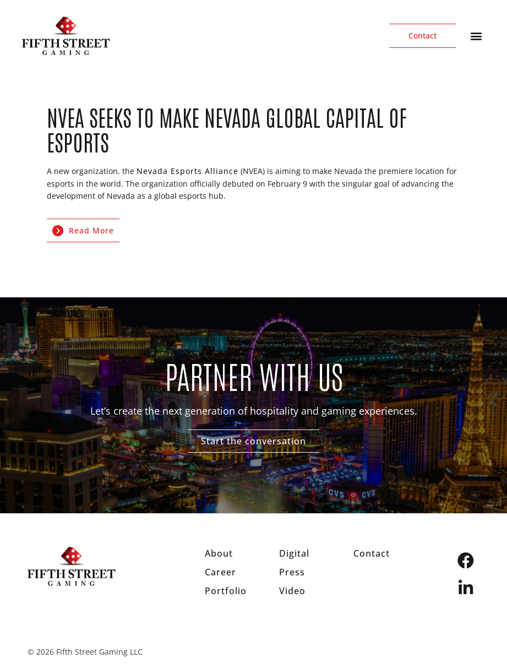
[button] (476, 36)
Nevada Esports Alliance (187, 171)
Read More (83, 230)
